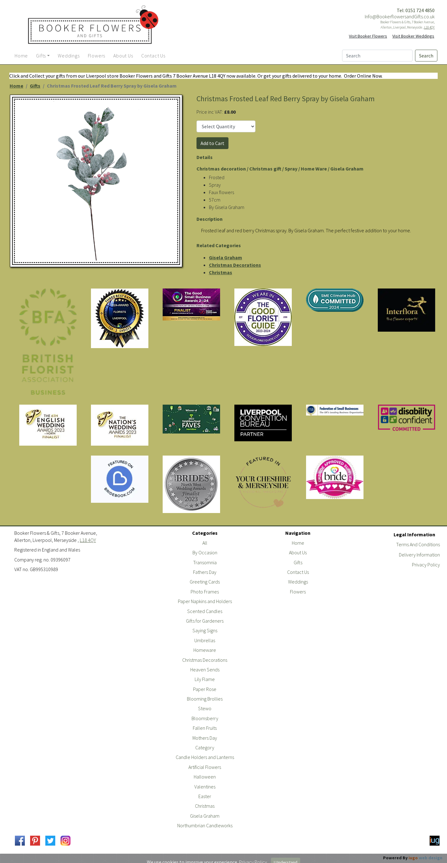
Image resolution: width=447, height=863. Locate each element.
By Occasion (204, 552)
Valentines (204, 787)
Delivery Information (419, 555)
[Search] (377, 55)
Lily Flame (205, 679)
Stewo (204, 708)
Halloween (205, 777)
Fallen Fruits (205, 728)
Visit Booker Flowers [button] (368, 36)
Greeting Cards (205, 582)
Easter (204, 796)
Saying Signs (204, 630)
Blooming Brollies (205, 699)
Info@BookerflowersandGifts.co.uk (400, 16)
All (204, 543)
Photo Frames (205, 591)
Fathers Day (204, 572)
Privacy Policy (426, 564)
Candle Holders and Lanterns (205, 757)
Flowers (298, 591)
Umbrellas (204, 640)
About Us (298, 552)
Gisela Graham (225, 257)
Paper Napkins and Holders (205, 601)
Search (426, 55)
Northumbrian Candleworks (205, 825)
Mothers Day (204, 738)
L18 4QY (429, 27)
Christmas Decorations (235, 265)
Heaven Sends (204, 669)
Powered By (412, 858)
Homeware (204, 650)
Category (204, 747)
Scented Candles (204, 611)
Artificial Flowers (204, 767)
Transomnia (205, 562)
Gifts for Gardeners (205, 621)
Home (16, 86)
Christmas (220, 272)
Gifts (35, 86)
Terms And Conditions (418, 544)
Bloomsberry (205, 718)
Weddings (298, 582)
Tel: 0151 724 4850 (416, 10)
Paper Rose (204, 689)
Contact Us (298, 572)
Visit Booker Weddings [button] (413, 36)
